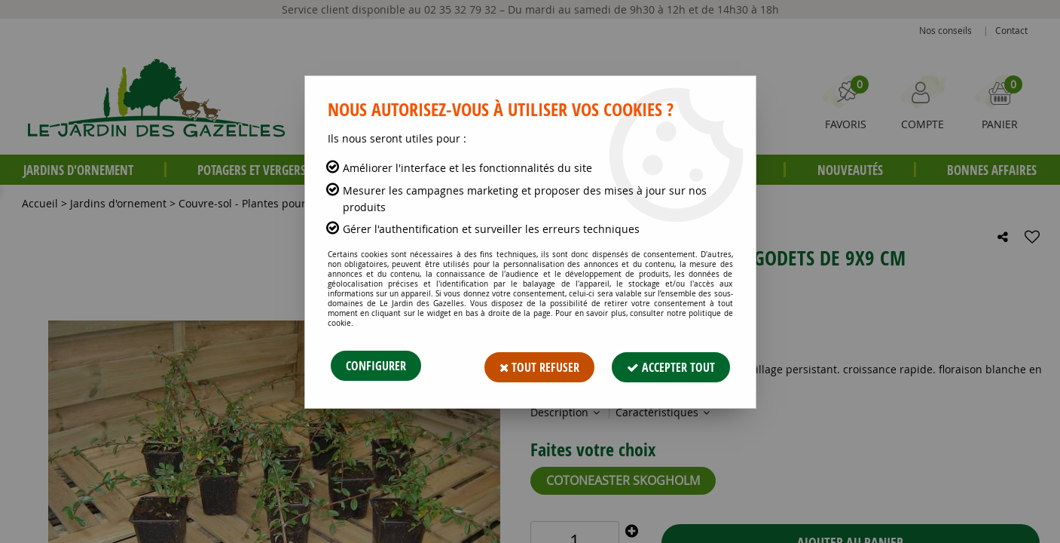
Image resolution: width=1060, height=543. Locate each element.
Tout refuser (539, 365)
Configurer (376, 365)
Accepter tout (671, 365)
